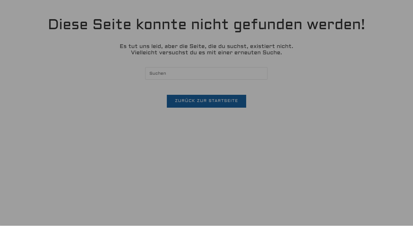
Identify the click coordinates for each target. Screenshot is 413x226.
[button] (206, 170)
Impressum (236, 201)
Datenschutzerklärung (242, 118)
